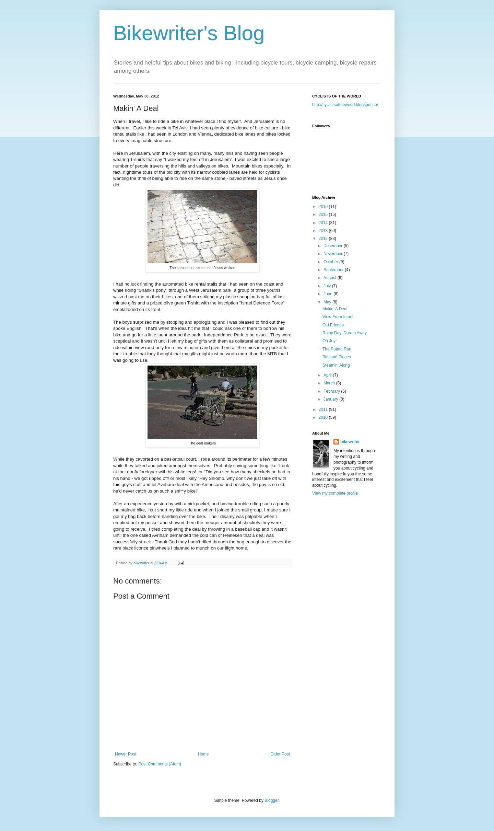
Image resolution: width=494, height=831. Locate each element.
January (331, 399)
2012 (324, 238)
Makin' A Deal (334, 309)
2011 (324, 409)
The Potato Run (336, 349)
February (332, 391)
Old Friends (333, 325)
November (334, 253)
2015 (324, 214)
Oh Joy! (329, 340)
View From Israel (337, 316)
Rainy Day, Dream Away (344, 333)
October (331, 261)
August (331, 277)
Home (203, 754)
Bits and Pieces (336, 357)
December (334, 245)
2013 (324, 230)
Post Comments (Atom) (159, 764)
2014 (324, 222)
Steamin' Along (336, 365)
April (328, 375)
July (328, 286)
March (330, 383)
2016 (324, 206)
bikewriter (350, 441)
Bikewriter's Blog (189, 33)
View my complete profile (335, 493)
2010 (324, 417)
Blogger (271, 800)
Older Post (280, 754)
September (334, 269)
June (328, 293)
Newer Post (125, 754)
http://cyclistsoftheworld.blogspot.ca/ (345, 104)
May (328, 302)
